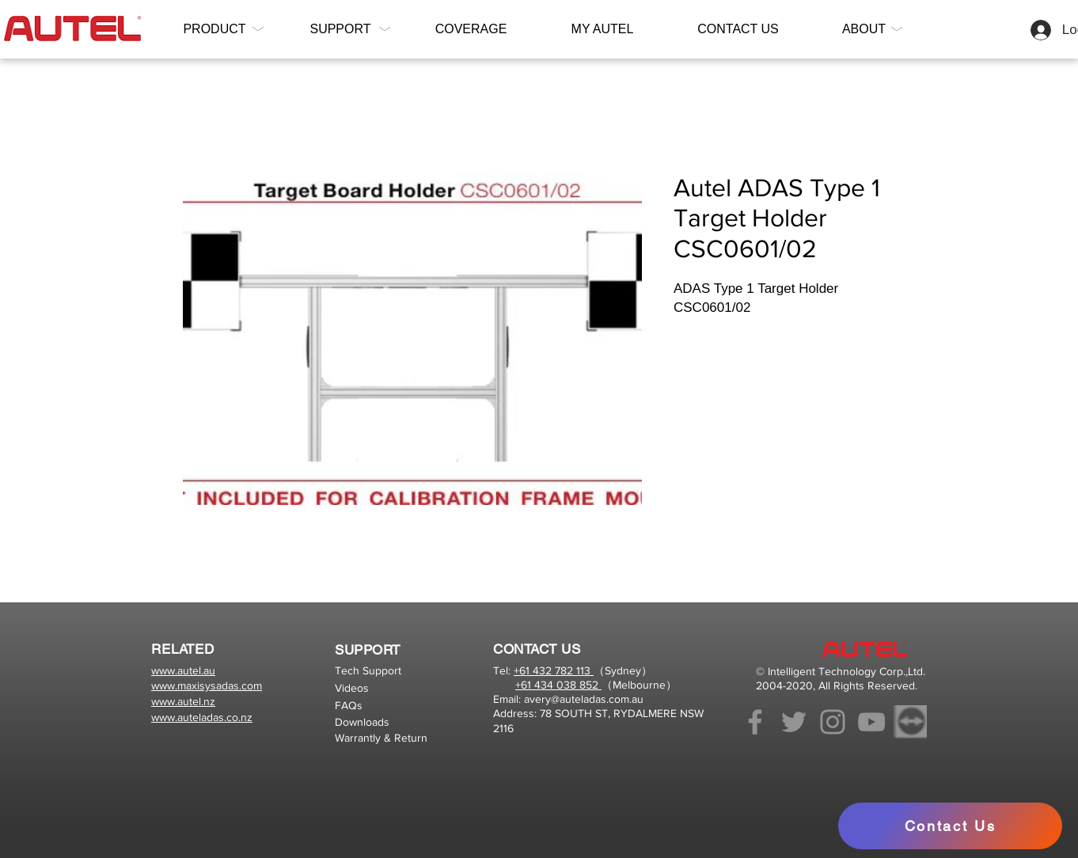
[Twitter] (793, 721)
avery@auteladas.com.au (583, 699)
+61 (524, 684)
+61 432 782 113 (554, 670)
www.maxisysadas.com (206, 685)
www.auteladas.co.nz (201, 717)
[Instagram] (832, 721)
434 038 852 (566, 684)
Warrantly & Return (381, 737)
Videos (352, 687)
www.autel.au (183, 670)
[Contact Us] (950, 826)
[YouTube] (871, 721)
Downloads (362, 722)
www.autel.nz (183, 701)
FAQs (348, 705)
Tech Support (368, 670)
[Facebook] (755, 721)
